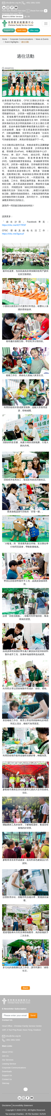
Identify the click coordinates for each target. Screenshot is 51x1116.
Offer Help (34, 30)
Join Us (5, 1056)
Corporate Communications (21, 39)
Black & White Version (12, 16)
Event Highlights (12, 42)
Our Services (7, 1060)
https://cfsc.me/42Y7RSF (14, 225)
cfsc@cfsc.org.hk (11, 3)
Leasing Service (9, 1064)
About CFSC (7, 1052)
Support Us (8, 30)
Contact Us (7, 1079)
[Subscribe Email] (15, 1015)
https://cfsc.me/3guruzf (13, 234)
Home (4, 39)
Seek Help (21, 30)
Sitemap (5, 1083)
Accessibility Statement (23, 1105)
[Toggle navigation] (46, 23)
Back (25, 988)
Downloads (7, 1071)
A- (28, 11)
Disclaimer (6, 1105)
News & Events (42, 39)
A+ (20, 13)
